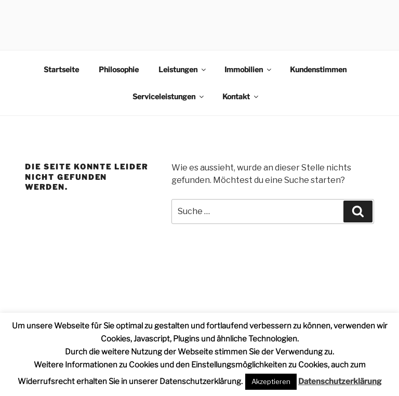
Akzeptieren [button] (270, 381)
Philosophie (119, 69)
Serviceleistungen (168, 96)
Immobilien (248, 69)
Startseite (61, 69)
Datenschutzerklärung (339, 381)
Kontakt (241, 96)
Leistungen (182, 69)
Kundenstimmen (318, 69)
